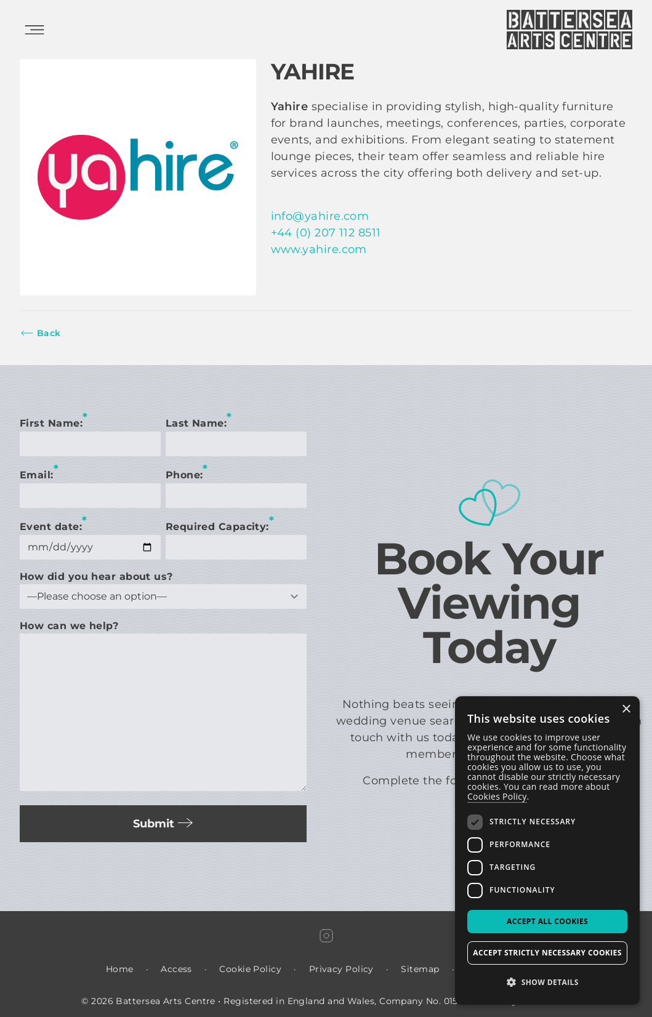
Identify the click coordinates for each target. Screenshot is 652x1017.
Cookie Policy (250, 969)
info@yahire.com (320, 216)
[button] (547, 982)
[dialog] (547, 850)
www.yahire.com (319, 249)
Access (176, 969)
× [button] (625, 709)
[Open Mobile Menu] (34, 29)
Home (120, 969)
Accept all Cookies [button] (547, 921)
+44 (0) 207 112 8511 (326, 232)
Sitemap (420, 969)
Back (40, 333)
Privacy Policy (341, 969)
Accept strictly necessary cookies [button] (547, 952)
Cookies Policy (497, 796)
